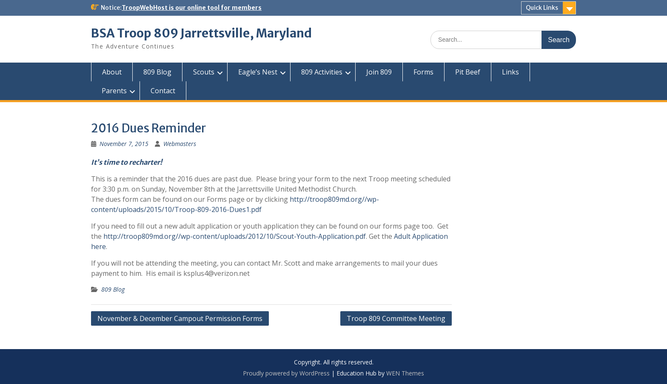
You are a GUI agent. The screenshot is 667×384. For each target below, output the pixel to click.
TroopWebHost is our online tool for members (192, 7)
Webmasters (179, 144)
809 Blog (157, 72)
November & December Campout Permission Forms (179, 318)
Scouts (203, 72)
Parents (114, 90)
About (112, 72)
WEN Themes (405, 373)
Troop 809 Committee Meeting (396, 318)
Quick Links (542, 7)
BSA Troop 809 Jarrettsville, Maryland (201, 33)
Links (510, 72)
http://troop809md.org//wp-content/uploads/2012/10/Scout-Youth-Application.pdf (234, 236)
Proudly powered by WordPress (286, 373)
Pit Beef (467, 72)
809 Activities (321, 72)
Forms (423, 72)
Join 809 (379, 72)
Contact (163, 90)
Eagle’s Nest (257, 72)
